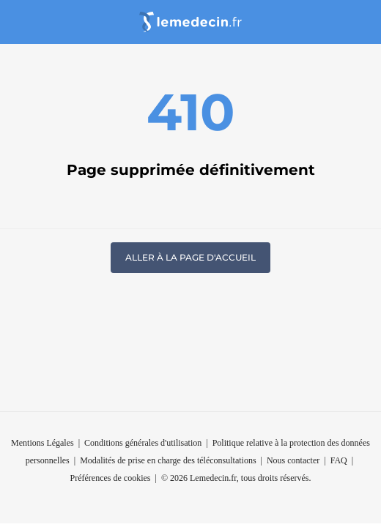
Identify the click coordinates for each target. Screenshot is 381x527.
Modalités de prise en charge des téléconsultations (168, 460)
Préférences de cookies (110, 478)
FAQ (338, 460)
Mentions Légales (42, 443)
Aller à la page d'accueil (190, 257)
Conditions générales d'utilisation (142, 443)
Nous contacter (293, 460)
